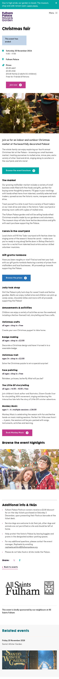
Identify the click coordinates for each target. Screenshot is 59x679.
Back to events (10, 567)
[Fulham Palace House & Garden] (7, 16)
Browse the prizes (16, 278)
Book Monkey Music (17, 432)
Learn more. (32, 6)
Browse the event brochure (20, 170)
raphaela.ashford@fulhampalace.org (21, 547)
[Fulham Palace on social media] (14, 560)
